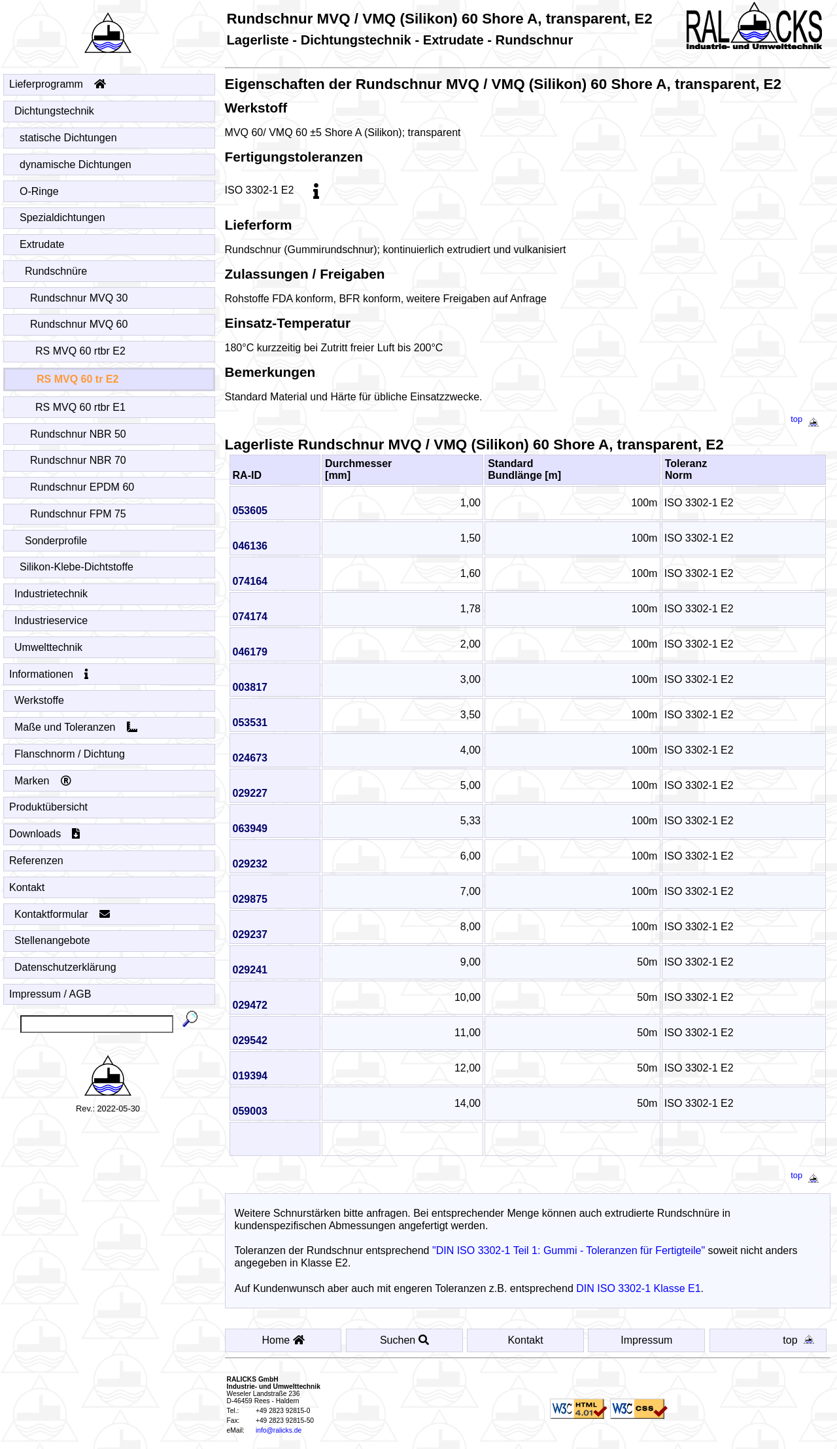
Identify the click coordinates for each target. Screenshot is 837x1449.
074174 (254, 616)
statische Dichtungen (69, 137)
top (807, 419)
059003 (254, 1111)
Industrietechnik (51, 593)
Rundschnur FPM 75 (78, 513)
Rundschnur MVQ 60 (79, 324)
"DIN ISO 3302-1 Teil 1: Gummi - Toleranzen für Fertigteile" (572, 1250)
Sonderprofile (56, 540)
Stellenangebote (52, 940)
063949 (254, 828)
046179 (254, 651)
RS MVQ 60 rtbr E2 (80, 351)
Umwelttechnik (48, 647)
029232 (254, 863)
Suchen (407, 1340)
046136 (254, 545)
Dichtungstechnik (54, 110)
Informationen (49, 674)
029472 (254, 1005)
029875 (254, 899)
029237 (254, 934)
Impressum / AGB (50, 994)
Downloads (44, 833)
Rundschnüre (56, 271)
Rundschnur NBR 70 (78, 460)
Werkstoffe (39, 700)
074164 (254, 581)
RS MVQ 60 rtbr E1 (80, 407)
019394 (254, 1075)
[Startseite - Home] (108, 29)
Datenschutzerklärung (65, 967)
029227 (254, 793)
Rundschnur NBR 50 (78, 434)
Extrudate (42, 244)
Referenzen (36, 860)
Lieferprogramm (57, 84)
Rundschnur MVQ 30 (79, 298)
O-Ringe (40, 191)
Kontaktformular (62, 914)
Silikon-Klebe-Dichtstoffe (77, 566)
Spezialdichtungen (63, 217)
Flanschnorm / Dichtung (70, 753)
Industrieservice (51, 620)
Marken (43, 780)
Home (286, 1340)
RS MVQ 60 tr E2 (78, 379)
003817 (254, 687)
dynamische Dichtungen (76, 164)
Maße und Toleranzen (76, 727)
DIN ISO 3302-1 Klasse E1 (643, 1288)
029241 (254, 969)
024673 (254, 757)
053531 (254, 722)
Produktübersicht (48, 806)
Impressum (648, 1340)
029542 (254, 1040)
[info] (320, 190)
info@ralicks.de (282, 1430)
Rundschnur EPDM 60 (82, 487)
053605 (254, 510)
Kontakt (26, 887)
